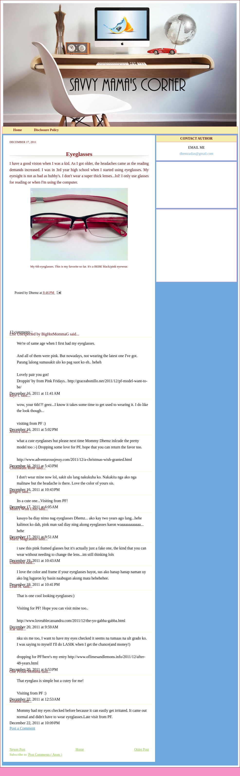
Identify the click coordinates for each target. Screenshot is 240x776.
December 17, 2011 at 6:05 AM (33, 507)
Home (18, 130)
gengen (15, 491)
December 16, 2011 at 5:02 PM (33, 429)
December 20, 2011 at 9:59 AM (33, 627)
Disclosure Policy (46, 130)
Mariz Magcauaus (23, 539)
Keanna (15, 701)
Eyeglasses (79, 154)
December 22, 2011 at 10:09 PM (34, 723)
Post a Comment (22, 728)
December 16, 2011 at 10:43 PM (34, 489)
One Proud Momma (25, 671)
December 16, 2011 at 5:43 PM (33, 466)
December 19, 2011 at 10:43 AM (34, 561)
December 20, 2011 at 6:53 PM (33, 669)
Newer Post (17, 749)
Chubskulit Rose (22, 468)
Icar (13, 629)
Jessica (15, 431)
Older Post (141, 749)
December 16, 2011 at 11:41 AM (34, 393)
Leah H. (16, 586)
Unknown (17, 562)
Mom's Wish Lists (24, 509)
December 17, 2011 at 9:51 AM (33, 537)
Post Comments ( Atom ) (45, 754)
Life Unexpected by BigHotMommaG (39, 334)
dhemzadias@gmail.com (196, 153)
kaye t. (15, 395)
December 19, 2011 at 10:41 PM (34, 584)
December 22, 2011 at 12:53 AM (34, 699)
